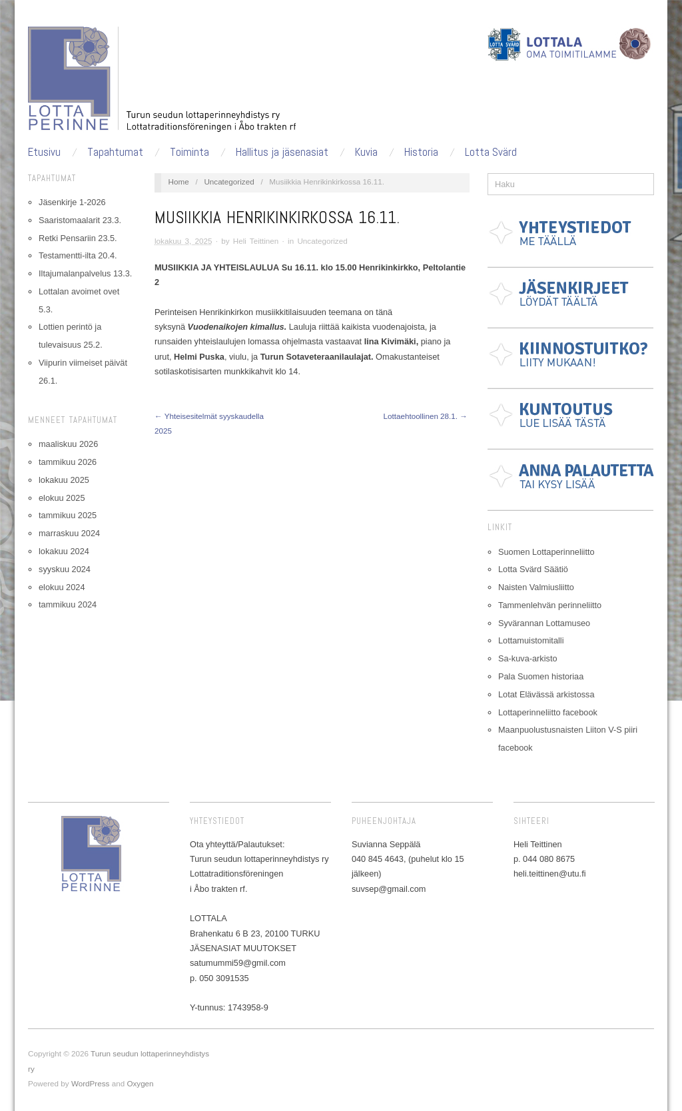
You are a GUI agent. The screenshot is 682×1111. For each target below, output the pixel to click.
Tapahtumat (115, 152)
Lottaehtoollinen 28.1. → (425, 416)
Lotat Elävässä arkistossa (546, 694)
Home (179, 181)
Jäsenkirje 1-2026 (72, 202)
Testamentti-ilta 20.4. (78, 255)
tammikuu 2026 (68, 462)
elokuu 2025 (62, 498)
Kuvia (366, 152)
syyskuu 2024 (65, 569)
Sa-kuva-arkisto (527, 658)
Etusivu (44, 152)
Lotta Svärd (491, 152)
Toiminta (189, 152)
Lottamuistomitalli (531, 640)
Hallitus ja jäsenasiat (282, 152)
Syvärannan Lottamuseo (544, 623)
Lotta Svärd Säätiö (533, 569)
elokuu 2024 (62, 587)
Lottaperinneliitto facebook (547, 712)
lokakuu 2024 (64, 551)
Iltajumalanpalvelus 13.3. (85, 273)
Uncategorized (229, 181)
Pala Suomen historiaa (540, 676)
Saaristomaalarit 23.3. (80, 220)
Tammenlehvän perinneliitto (549, 605)
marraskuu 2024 (69, 533)
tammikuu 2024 (68, 604)
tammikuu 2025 (68, 515)
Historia (421, 152)
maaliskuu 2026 (68, 444)
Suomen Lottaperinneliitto (546, 552)
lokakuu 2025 (64, 480)
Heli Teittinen (256, 240)
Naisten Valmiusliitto (536, 587)
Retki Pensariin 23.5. (78, 238)
